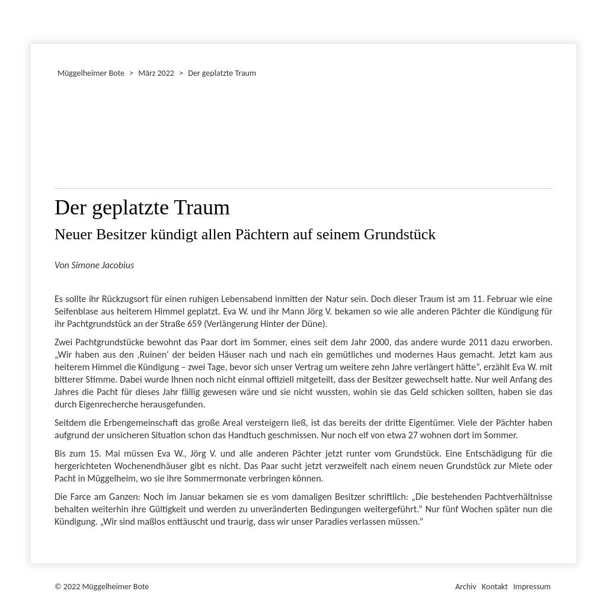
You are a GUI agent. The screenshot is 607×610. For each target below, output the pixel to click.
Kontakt (495, 587)
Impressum (532, 587)
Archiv (466, 587)
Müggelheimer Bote (571, 1)
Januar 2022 (32, 20)
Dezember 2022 (36, 20)
